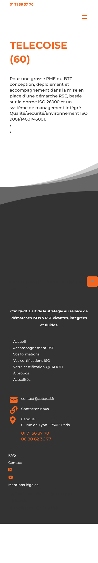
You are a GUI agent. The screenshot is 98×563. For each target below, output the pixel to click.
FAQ (12, 456)
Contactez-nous (35, 409)
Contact (15, 463)
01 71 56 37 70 (22, 4)
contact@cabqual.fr (38, 398)
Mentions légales (23, 485)
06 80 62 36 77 (36, 439)
